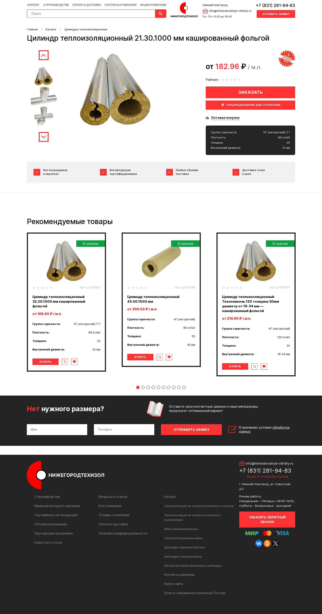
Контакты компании (120, 4)
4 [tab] (153, 387)
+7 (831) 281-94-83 (275, 5)
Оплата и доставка (86, 4)
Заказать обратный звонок (267, 519)
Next (44, 137)
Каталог (34, 4)
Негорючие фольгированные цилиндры (193, 565)
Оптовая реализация (50, 524)
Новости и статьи (48, 542)
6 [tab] (163, 387)
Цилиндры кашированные (183, 556)
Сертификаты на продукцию (56, 515)
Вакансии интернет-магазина (57, 506)
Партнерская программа (53, 533)
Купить (45, 361)
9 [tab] (179, 387)
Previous (44, 55)
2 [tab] (143, 387)
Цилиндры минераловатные (184, 547)
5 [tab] (158, 387)
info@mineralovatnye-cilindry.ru (230, 11)
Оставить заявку (276, 14)
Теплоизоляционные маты (183, 538)
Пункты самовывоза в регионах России (194, 593)
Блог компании (110, 506)
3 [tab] (148, 387)
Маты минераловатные (181, 529)
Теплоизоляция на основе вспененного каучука (198, 506)
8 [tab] (174, 387)
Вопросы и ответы (113, 497)
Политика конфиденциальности (123, 533)
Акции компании (153, 4)
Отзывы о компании (114, 515)
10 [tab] (184, 387)
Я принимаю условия (264, 429)
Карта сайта (173, 584)
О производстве (56, 4)
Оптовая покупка (225, 117)
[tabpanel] (66, 302)
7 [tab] (168, 387)
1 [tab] (138, 387)
